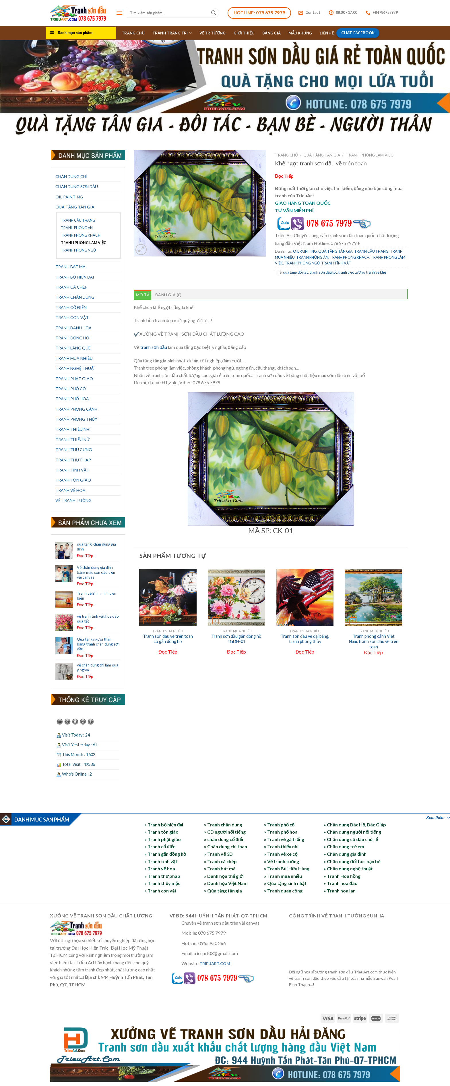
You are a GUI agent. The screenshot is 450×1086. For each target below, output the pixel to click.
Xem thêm (435, 817)
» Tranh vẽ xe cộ (281, 854)
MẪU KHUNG (300, 33)
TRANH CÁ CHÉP (71, 287)
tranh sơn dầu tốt (323, 272)
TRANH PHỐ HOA (72, 398)
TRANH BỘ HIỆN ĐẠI (74, 277)
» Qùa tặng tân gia (223, 890)
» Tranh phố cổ (279, 824)
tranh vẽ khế (376, 272)
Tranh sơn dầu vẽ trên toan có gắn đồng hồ (168, 639)
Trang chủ (286, 155)
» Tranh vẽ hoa (159, 868)
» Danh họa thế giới (223, 876)
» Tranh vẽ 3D (218, 854)
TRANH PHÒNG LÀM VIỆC (83, 243)
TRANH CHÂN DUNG (74, 297)
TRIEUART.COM (214, 963)
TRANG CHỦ (133, 33)
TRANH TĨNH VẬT (72, 469)
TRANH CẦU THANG (78, 220)
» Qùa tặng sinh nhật (285, 883)
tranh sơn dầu (153, 347)
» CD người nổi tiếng (224, 831)
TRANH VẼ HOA (70, 490)
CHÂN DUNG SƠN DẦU (76, 186)
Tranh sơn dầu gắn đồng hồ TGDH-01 (236, 639)
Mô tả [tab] (143, 294)
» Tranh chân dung (223, 824)
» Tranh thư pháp (162, 876)
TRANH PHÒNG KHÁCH (80, 235)
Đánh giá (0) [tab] (168, 294)
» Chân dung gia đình (345, 854)
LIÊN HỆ (327, 33)
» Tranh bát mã (220, 868)
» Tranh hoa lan (340, 890)
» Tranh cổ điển (160, 846)
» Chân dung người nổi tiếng (352, 831)
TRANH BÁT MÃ (70, 266)
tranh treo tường (351, 272)
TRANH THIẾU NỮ (72, 439)
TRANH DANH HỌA (73, 327)
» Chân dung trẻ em (344, 846)
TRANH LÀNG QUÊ (73, 347)
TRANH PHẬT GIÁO (74, 378)
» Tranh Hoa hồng (342, 876)
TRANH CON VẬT (72, 317)
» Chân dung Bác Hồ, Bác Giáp (355, 824)
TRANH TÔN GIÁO (73, 480)
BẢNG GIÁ (271, 33)
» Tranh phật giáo (162, 839)
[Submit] (214, 13)
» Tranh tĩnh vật (160, 861)
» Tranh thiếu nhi (281, 846)
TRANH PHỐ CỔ (70, 388)
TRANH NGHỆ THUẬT (75, 368)
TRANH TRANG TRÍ (172, 33)
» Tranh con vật (160, 890)
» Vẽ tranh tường (281, 861)
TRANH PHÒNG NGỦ (78, 250)
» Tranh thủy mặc (162, 883)
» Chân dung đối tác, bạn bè (352, 861)
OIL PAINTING (69, 196)
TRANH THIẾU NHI (73, 429)
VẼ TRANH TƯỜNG (73, 500)
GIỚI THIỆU (244, 33)
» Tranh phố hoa (281, 831)
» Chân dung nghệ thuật (348, 868)
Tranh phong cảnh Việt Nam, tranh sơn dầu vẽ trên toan (373, 641)
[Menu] (119, 13)
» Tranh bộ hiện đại (163, 824)
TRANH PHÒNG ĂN (77, 228)
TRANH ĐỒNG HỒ (72, 337)
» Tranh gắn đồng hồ (165, 854)
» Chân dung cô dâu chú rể (351, 839)
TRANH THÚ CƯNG (73, 449)
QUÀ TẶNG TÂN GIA (74, 206)
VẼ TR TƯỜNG (212, 33)
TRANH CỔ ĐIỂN (71, 307)
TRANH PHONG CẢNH (76, 409)
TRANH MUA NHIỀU (74, 358)
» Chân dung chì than (225, 846)
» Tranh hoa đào (341, 883)
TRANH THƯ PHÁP (73, 459)
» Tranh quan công (283, 890)
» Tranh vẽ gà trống (284, 839)
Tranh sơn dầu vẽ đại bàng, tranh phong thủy (305, 639)
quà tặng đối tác (295, 272)
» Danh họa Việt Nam (226, 883)
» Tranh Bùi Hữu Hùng (286, 868)
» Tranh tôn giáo (161, 831)
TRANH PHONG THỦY (76, 419)
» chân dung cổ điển (224, 839)
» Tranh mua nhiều (283, 876)
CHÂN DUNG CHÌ (71, 176)
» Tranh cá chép (220, 861)
